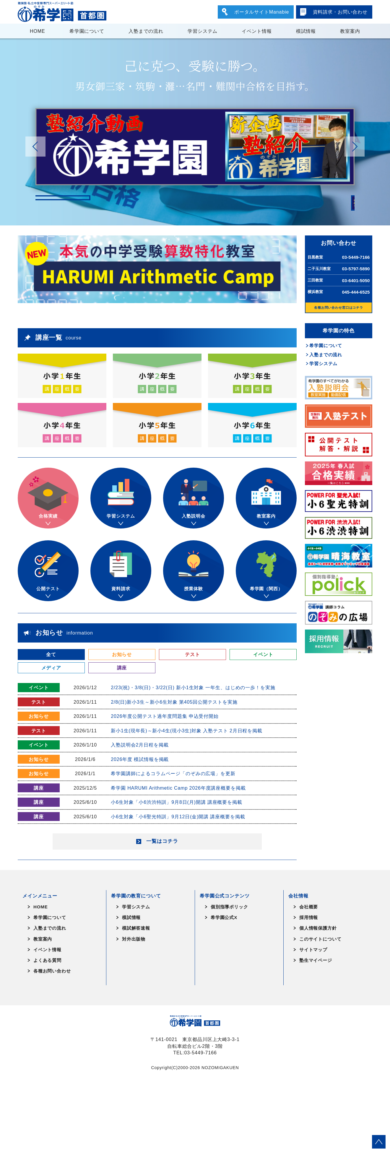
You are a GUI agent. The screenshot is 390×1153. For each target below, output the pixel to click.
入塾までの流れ (146, 31)
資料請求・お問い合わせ (340, 11)
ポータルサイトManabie (261, 11)
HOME (37, 31)
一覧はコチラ (162, 913)
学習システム (202, 31)
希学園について (86, 31)
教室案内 (350, 31)
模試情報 (306, 31)
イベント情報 (257, 31)
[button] (354, 146)
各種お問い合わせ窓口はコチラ (338, 307)
